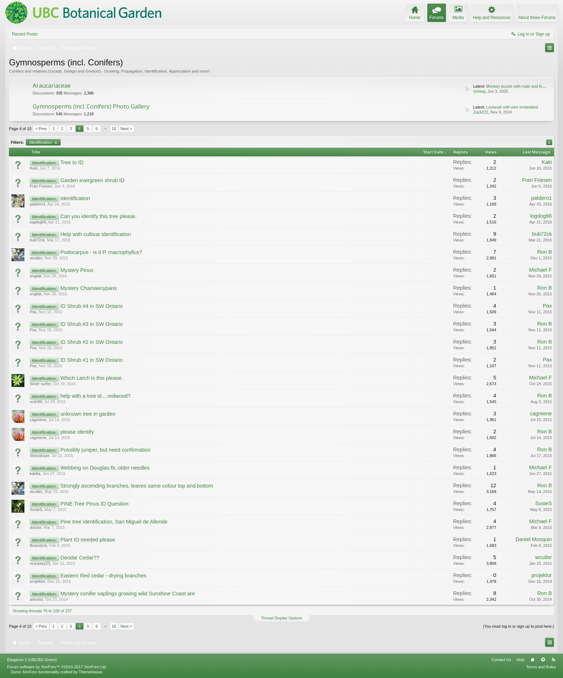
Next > (126, 128)
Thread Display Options (281, 618)
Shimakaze (39, 455)
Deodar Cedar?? (79, 558)
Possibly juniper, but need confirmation (105, 450)
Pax (33, 312)
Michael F (540, 270)
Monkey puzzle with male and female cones (524, 86)
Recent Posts (24, 34)
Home (532, 659)
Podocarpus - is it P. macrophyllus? (101, 252)
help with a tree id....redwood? (95, 396)
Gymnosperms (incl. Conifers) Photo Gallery (91, 106)
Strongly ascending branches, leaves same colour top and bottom (136, 486)
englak (35, 276)
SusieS (36, 509)
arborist (36, 599)
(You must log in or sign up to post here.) (518, 626)
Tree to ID (72, 162)
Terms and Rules (541, 667)
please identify (77, 432)
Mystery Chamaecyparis (88, 288)
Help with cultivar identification (95, 234)
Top (542, 659)
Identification (75, 198)
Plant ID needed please (87, 540)
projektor (37, 581)
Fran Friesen (41, 186)
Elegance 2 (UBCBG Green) (32, 660)
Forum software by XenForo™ (57, 667)
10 (114, 128)
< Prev (41, 128)
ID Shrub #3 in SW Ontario (91, 324)
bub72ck (37, 240)
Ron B (544, 252)
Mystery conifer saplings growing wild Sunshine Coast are (127, 593)
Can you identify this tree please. (98, 216)
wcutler (36, 258)
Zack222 (480, 112)
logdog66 (38, 222)
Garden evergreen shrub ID (92, 180)
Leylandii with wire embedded (512, 107)
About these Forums (536, 17)
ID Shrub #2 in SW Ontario (91, 342)
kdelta (35, 473)
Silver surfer (40, 384)
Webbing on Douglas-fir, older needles (104, 468)
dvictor (35, 527)
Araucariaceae (52, 85)
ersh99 (36, 402)
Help (520, 660)
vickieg (479, 91)
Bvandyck (38, 545)
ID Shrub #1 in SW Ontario (91, 360)
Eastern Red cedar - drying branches (103, 575)
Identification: (43, 142)
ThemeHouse (90, 672)
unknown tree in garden (87, 414)
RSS (467, 89)
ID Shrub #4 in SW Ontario (91, 306)
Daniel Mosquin (534, 539)
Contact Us (501, 660)
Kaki (33, 168)
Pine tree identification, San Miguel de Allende (113, 522)
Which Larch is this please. (91, 378)
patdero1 (37, 204)
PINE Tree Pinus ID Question (94, 504)
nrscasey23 (40, 563)
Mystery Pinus (76, 270)
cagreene (38, 420)
